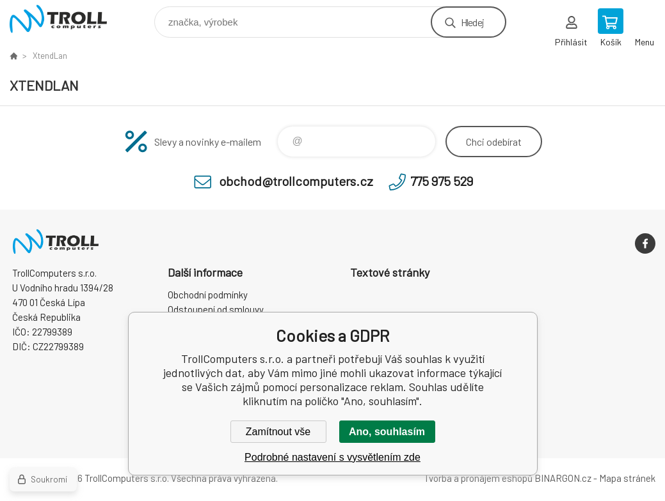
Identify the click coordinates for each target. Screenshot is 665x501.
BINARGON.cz (562, 478)
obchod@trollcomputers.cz (296, 181)
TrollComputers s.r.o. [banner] (66, 19)
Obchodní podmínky (208, 294)
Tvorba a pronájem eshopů (478, 478)
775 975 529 (441, 181)
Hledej (472, 22)
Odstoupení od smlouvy (216, 309)
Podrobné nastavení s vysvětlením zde (332, 457)
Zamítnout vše (278, 431)
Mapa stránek (627, 478)
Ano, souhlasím (387, 431)
